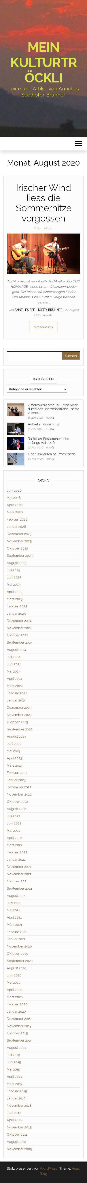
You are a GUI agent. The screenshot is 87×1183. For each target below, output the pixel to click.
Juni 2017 (14, 1113)
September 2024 (20, 642)
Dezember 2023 (19, 708)
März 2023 (15, 765)
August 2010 (16, 1142)
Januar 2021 (16, 939)
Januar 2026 (16, 527)
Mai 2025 (13, 585)
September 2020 (20, 961)
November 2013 (19, 1127)
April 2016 (14, 1120)
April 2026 (15, 505)
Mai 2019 (13, 1069)
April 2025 (14, 592)
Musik (48, 228)
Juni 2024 (14, 664)
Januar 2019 (16, 1098)
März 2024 (15, 686)
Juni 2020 (14, 975)
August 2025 (16, 563)
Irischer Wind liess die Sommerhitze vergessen (44, 203)
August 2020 (16, 968)
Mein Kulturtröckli (43, 62)
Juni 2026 (14, 490)
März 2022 (15, 845)
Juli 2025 (13, 570)
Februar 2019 (17, 1091)
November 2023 (19, 715)
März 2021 (14, 925)
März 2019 (15, 1084)
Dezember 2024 (19, 621)
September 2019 (19, 1040)
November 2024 (19, 628)
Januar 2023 (16, 780)
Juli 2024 (13, 657)
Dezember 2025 (19, 534)
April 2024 (14, 679)
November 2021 (19, 874)
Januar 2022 (16, 860)
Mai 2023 (13, 751)
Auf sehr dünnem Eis (43, 424)
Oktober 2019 (17, 1033)
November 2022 (19, 794)
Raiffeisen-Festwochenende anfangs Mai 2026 (48, 441)
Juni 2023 (14, 744)
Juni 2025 (14, 577)
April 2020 (14, 990)
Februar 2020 (17, 1004)
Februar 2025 (17, 606)
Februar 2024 (17, 693)
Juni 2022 (14, 823)
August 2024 (16, 650)
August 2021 (16, 896)
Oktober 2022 (17, 802)
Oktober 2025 (17, 548)
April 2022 (14, 838)
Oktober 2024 (17, 635)
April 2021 (14, 917)
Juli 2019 (13, 1055)
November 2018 (19, 1106)
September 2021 (19, 888)
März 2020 (15, 997)
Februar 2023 (17, 773)
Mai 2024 (14, 671)
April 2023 (14, 758)
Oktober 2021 (17, 881)
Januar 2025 (16, 614)
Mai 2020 (14, 983)
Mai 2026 (14, 498)
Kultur (37, 228)
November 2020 (19, 946)
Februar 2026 (17, 519)
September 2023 (19, 729)
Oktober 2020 (17, 954)
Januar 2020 (16, 1011)
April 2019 (14, 1077)
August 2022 (16, 809)
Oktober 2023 (17, 722)
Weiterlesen (43, 327)
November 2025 (19, 541)
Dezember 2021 (19, 867)
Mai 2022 (13, 831)
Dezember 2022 (19, 787)
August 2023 (16, 737)
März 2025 (15, 599)
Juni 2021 (14, 903)
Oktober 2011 (17, 1135)
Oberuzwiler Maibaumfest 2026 (51, 454)
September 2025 (19, 556)
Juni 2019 (14, 1062)
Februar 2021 (17, 932)
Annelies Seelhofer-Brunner (39, 310)
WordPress (48, 1169)
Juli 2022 (13, 816)
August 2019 (16, 1048)
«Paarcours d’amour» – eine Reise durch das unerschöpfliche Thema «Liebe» (53, 409)
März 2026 (15, 512)
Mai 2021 (13, 910)
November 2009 (19, 1149)
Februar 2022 (17, 852)
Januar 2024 (16, 700)
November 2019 (19, 1026)
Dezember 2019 (19, 1019)
